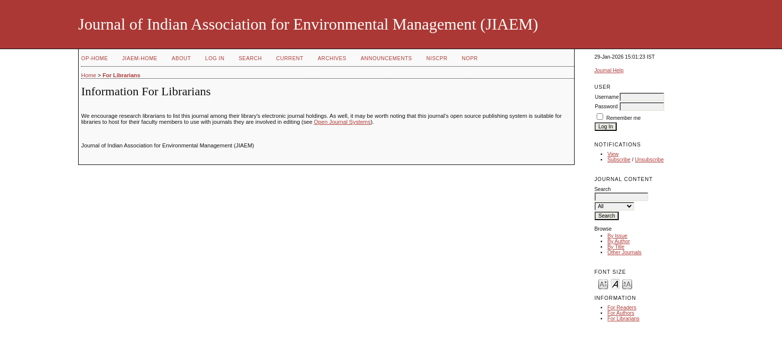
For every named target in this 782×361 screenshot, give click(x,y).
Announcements (386, 58)
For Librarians (623, 318)
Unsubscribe (649, 159)
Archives (332, 58)
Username (607, 97)
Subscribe (618, 159)
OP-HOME (94, 58)
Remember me (623, 118)
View (612, 154)
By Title (615, 247)
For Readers (621, 307)
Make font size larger (627, 283)
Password (606, 106)
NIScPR (436, 58)
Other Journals (624, 252)
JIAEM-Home (139, 58)
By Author (618, 241)
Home (88, 75)
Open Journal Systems (342, 122)
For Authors (620, 313)
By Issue (617, 236)
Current (289, 58)
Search (250, 58)
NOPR (470, 58)
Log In (214, 58)
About (181, 58)
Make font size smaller (603, 283)
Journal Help (608, 70)
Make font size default (615, 283)
